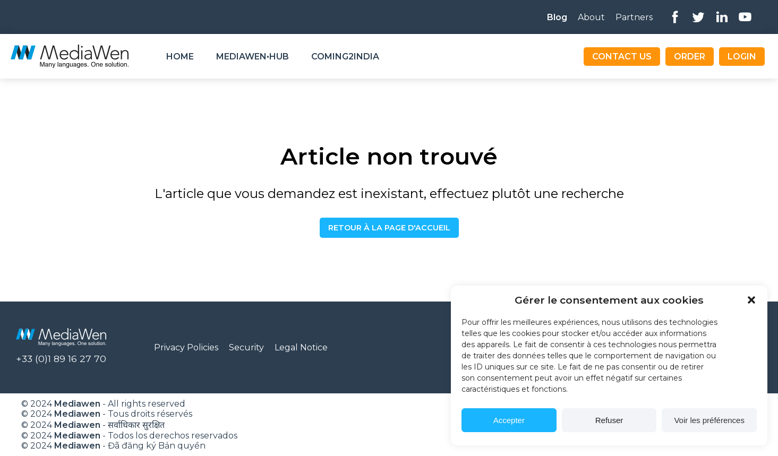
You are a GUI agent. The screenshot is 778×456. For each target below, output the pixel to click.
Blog (557, 17)
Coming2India (345, 56)
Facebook (675, 17)
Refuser (609, 420)
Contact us (622, 56)
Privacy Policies (186, 347)
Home (180, 56)
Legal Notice (301, 347)
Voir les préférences (709, 420)
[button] (751, 300)
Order (689, 56)
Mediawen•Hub (252, 56)
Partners (634, 17)
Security (246, 347)
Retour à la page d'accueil (389, 228)
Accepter (509, 420)
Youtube (745, 17)
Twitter (698, 17)
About (591, 17)
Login (742, 56)
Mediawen (77, 404)
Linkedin (721, 17)
